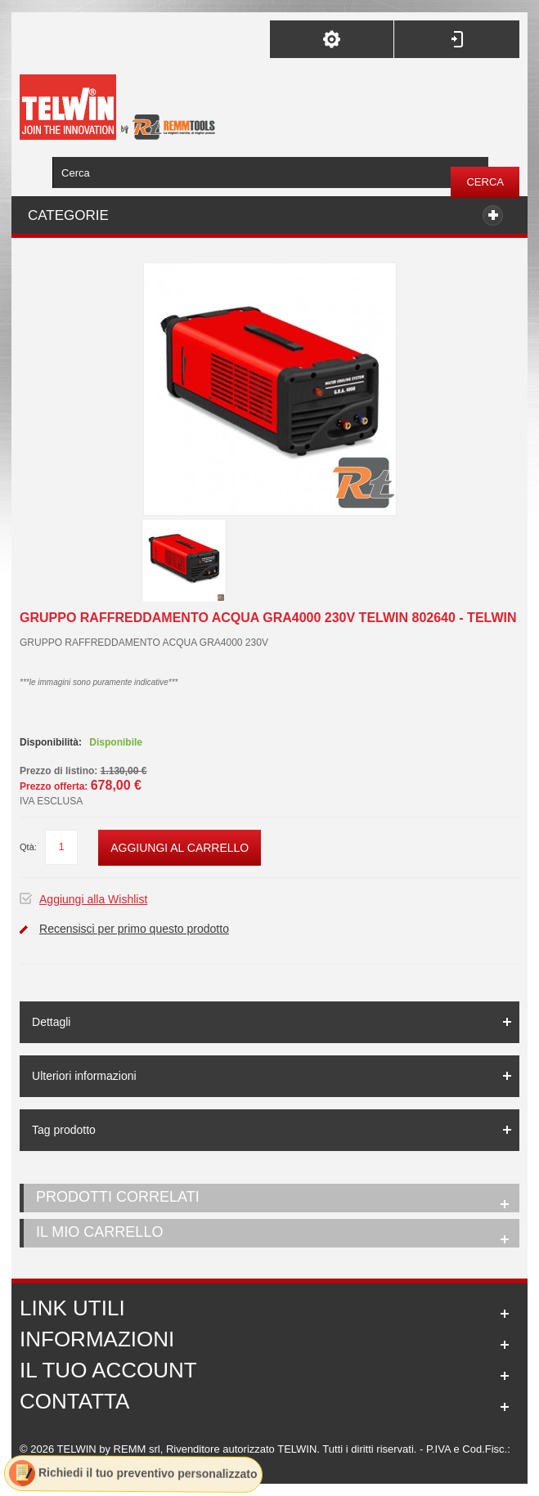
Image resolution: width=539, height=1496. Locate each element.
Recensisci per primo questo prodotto (134, 928)
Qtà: (28, 847)
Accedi (456, 39)
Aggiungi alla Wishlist (93, 899)
